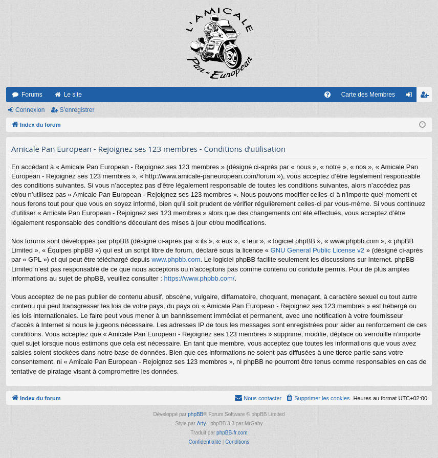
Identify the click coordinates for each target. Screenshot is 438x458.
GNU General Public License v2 (318, 250)
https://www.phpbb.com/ (199, 278)
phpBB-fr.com (232, 433)
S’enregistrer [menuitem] (426, 96)
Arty (201, 423)
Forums (31, 94)
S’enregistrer (76, 109)
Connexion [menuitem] (411, 96)
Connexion (30, 109)
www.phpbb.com (175, 259)
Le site (73, 94)
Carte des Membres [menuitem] (368, 94)
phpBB (195, 414)
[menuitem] (327, 94)
